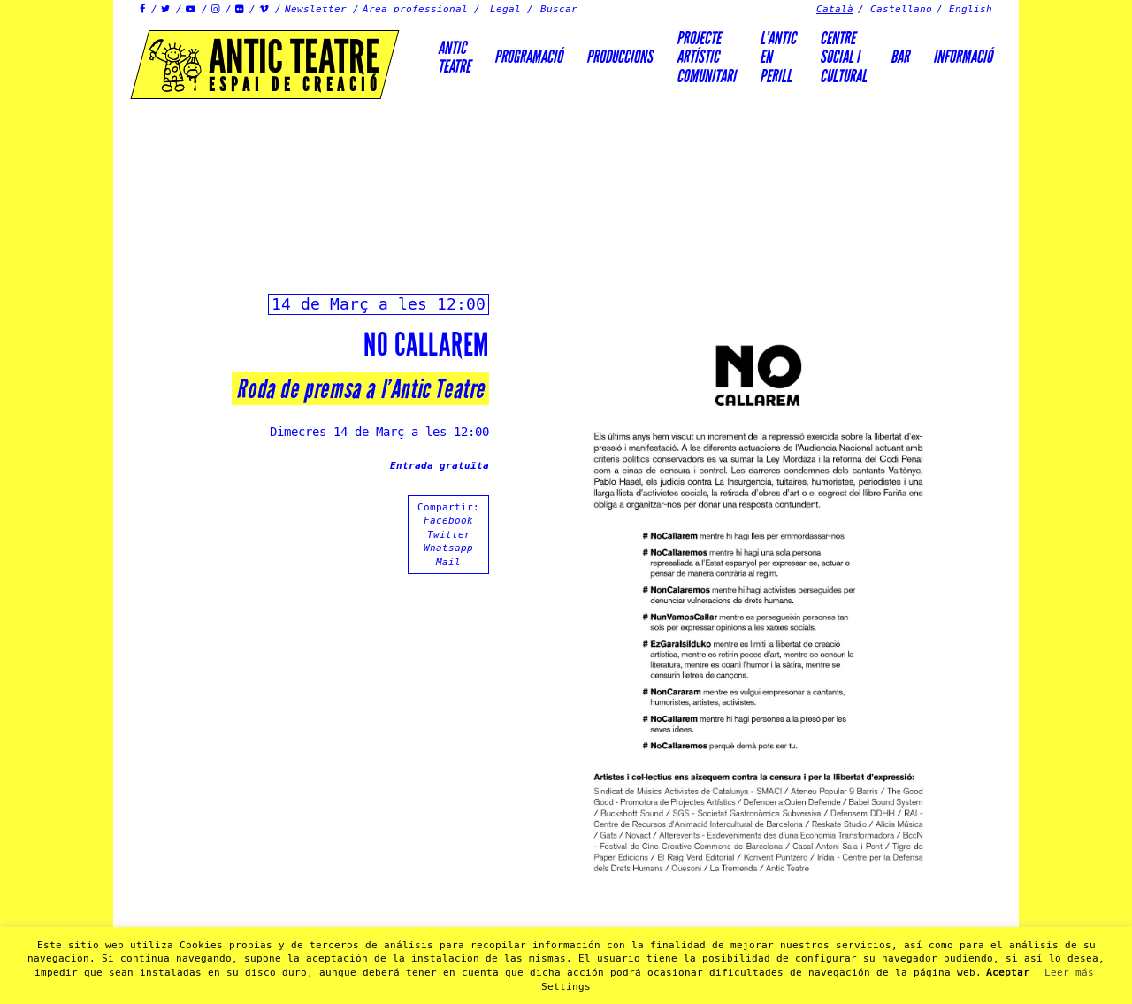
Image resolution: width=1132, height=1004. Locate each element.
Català (834, 9)
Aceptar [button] (1007, 972)
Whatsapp (448, 548)
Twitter (448, 534)
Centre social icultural (843, 57)
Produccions (619, 56)
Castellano (901, 9)
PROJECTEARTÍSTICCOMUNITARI (706, 57)
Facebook (448, 520)
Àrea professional (415, 9)
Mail (448, 562)
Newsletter (316, 9)
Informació (962, 56)
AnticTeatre (454, 57)
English (970, 9)
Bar (900, 56)
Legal (505, 9)
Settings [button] (566, 987)
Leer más (1069, 972)
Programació (528, 56)
